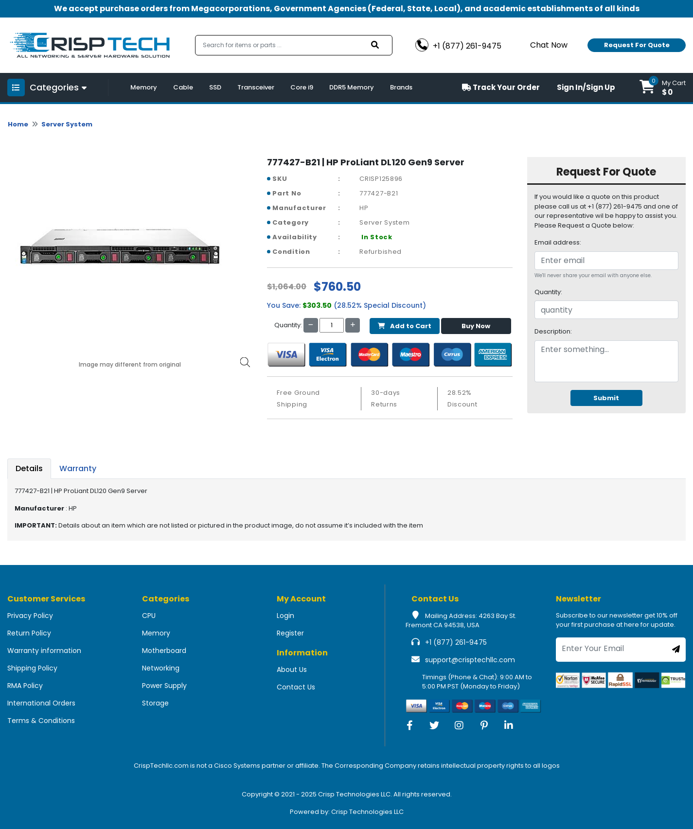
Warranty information (44, 650)
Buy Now (476, 326)
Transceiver (255, 87)
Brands (401, 87)
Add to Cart (404, 326)
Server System (66, 124)
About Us (292, 669)
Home (18, 124)
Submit (606, 398)
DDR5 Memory (351, 87)
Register (290, 633)
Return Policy (29, 633)
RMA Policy (25, 685)
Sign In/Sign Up (586, 87)
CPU (149, 615)
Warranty (77, 468)
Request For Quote (637, 45)
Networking (160, 668)
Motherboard (164, 650)
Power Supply (164, 685)
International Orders (41, 703)
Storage (155, 703)
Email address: (557, 242)
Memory (143, 87)
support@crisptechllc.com (470, 660)
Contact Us (296, 687)
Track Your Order (501, 87)
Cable (183, 87)
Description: (553, 331)
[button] (663, 87)
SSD (215, 87)
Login (285, 615)
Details (29, 468)
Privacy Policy (30, 615)
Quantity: (548, 292)
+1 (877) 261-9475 (456, 642)
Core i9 (301, 87)
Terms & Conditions (41, 720)
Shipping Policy (32, 668)
